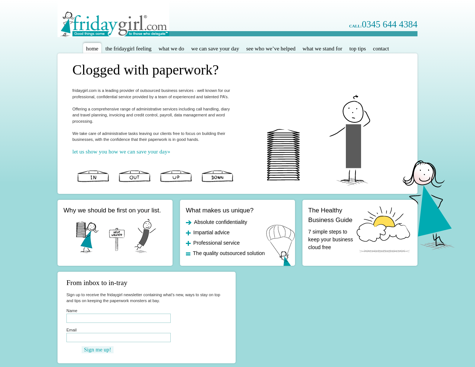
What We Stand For (322, 49)
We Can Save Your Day (215, 49)
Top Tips (357, 49)
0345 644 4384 (383, 24)
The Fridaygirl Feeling (128, 49)
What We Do (171, 49)
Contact (381, 49)
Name (71, 310)
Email (71, 330)
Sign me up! (97, 350)
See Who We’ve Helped (270, 49)
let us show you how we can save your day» (121, 152)
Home (92, 49)
